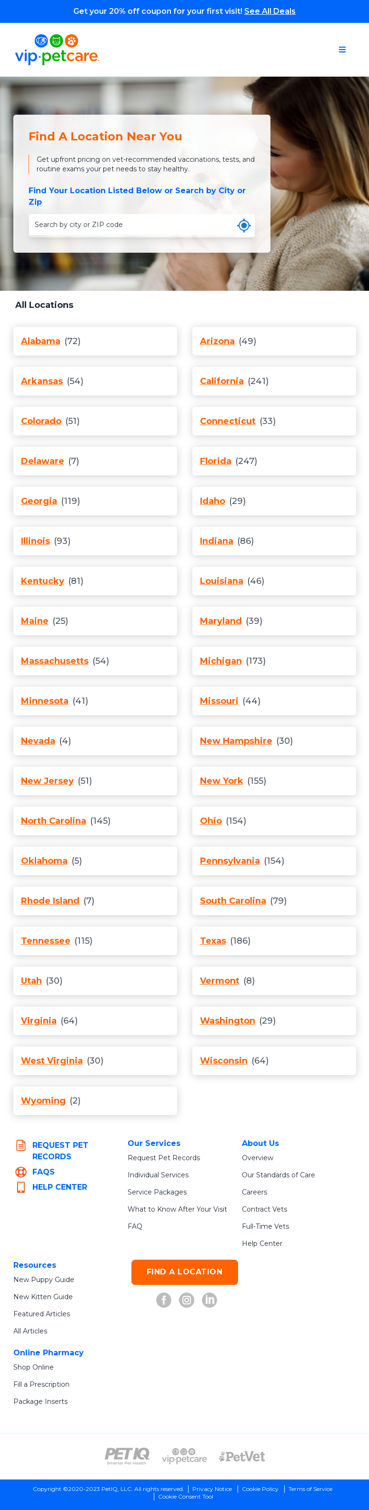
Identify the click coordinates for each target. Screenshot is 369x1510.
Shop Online (33, 1356)
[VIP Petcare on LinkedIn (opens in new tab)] (209, 1288)
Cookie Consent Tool (185, 1485)
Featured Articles (41, 1302)
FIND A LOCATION (185, 1260)
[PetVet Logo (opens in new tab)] (242, 1445)
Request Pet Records (162, 1146)
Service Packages (157, 1180)
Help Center (261, 1232)
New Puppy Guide (43, 1268)
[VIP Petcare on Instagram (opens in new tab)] (186, 1288)
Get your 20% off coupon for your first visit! (184, 11)
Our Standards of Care (279, 1163)
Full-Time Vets (265, 1215)
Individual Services (158, 1163)
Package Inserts (39, 1390)
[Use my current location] (244, 214)
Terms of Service (313, 1477)
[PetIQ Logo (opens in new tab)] (127, 1445)
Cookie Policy (260, 1477)
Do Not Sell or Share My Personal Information (185, 1500)
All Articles (31, 1319)
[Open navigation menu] (342, 49)
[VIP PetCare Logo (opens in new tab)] (185, 1445)
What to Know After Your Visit (178, 1198)
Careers (254, 1180)
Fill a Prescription (42, 1373)
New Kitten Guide (42, 1285)
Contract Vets (264, 1198)
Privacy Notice (210, 1477)
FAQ (135, 1215)
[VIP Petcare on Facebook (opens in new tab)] (163, 1288)
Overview (257, 1146)
